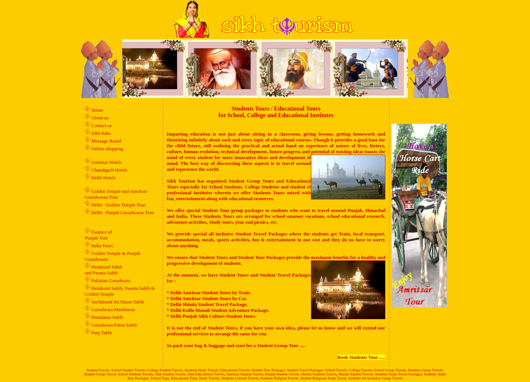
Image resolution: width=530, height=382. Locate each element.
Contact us (101, 125)
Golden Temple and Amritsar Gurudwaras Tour (116, 194)
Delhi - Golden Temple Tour (118, 205)
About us (100, 117)
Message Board (106, 141)
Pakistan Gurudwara (110, 280)
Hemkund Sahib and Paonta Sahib (103, 269)
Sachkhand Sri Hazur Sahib (117, 301)
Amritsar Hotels (107, 162)
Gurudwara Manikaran (113, 309)
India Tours (102, 245)
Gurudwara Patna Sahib (114, 325)
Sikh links (100, 133)
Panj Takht (101, 332)
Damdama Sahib (107, 317)
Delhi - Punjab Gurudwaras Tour (122, 212)
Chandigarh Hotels (109, 170)
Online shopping (107, 148)
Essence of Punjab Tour (98, 235)
